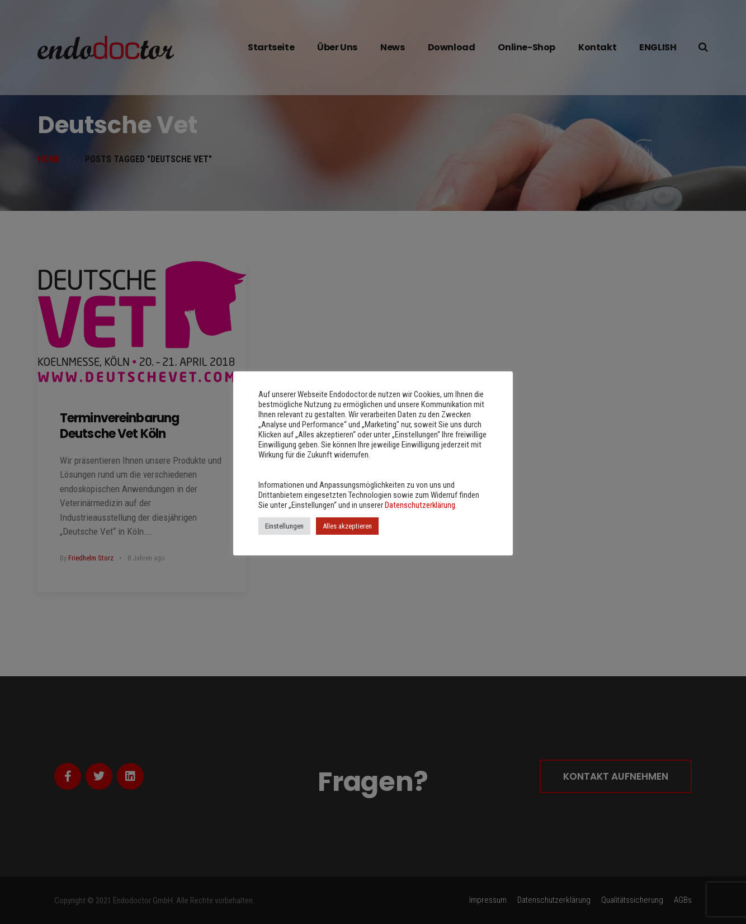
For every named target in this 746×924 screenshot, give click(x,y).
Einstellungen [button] (284, 526)
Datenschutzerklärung (420, 505)
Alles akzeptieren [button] (347, 526)
